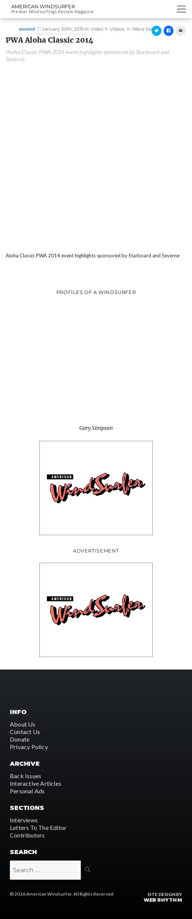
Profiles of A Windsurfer (96, 292)
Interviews (24, 820)
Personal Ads (27, 790)
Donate (19, 739)
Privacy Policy (29, 746)
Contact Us (25, 731)
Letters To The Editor (38, 827)
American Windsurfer (43, 6)
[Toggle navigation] (181, 9)
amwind (27, 29)
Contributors (27, 835)
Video (97, 29)
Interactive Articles (35, 783)
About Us (23, 724)
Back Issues (25, 775)
